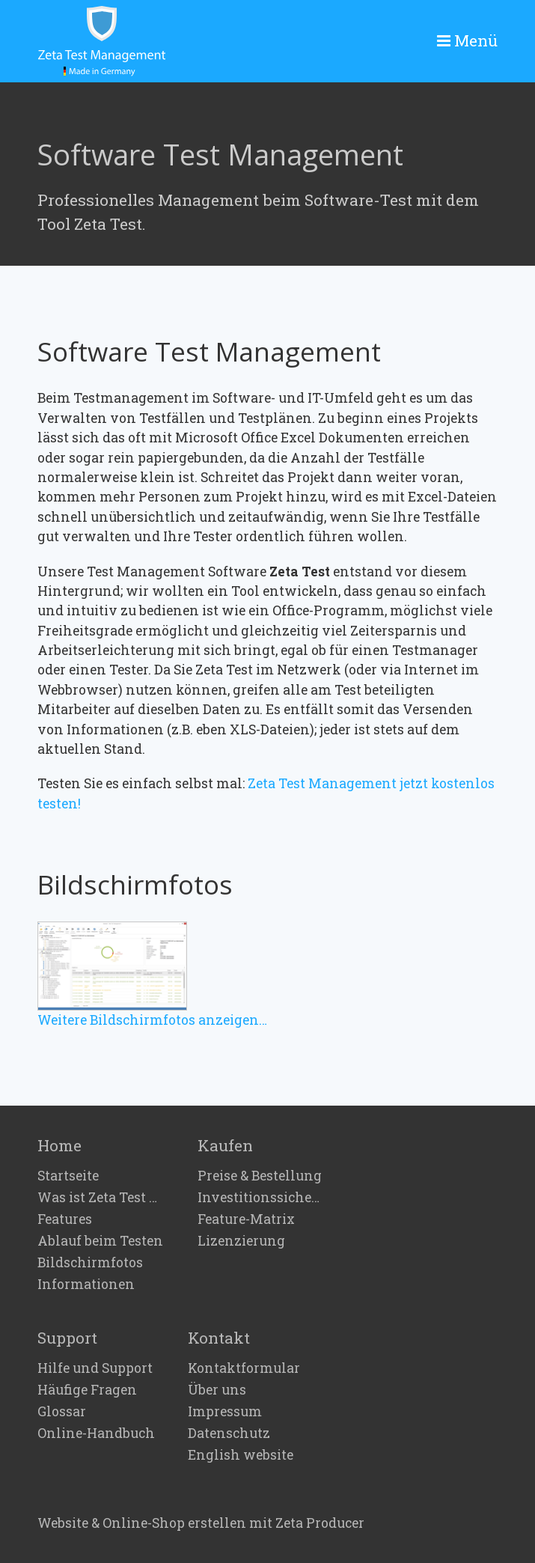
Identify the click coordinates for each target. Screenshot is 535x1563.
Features (64, 1219)
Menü (476, 41)
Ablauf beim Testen (100, 1241)
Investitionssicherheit (261, 1197)
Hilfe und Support (95, 1368)
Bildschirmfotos (90, 1263)
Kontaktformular (244, 1368)
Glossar (61, 1412)
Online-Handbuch (96, 1433)
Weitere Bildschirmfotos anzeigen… (152, 1020)
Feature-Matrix (246, 1219)
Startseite (68, 1176)
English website (240, 1455)
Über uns (217, 1390)
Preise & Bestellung (260, 1176)
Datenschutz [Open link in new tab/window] (229, 1433)
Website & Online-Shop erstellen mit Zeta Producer (200, 1523)
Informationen (86, 1284)
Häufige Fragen (87, 1390)
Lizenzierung (241, 1241)
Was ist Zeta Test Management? (101, 1197)
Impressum (225, 1412)
